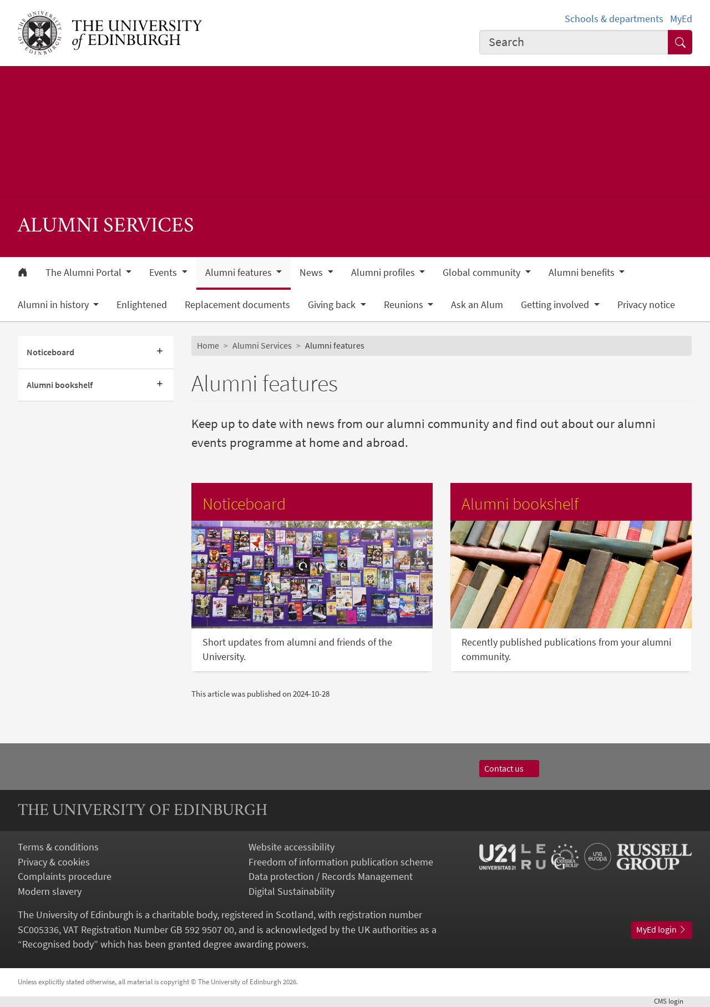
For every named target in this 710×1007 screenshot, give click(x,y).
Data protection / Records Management (330, 876)
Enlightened (141, 305)
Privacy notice (646, 305)
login (673, 1001)
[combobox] (573, 42)
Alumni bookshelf (60, 385)
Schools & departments (614, 19)
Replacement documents (237, 305)
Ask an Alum (477, 305)
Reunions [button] (404, 305)
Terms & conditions (58, 847)
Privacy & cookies (54, 862)
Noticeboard (50, 352)
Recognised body (58, 944)
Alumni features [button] (239, 272)
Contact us (509, 768)
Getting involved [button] (556, 305)
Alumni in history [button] (54, 305)
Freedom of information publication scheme (340, 862)
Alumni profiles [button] (384, 272)
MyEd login (661, 929)
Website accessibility (291, 847)
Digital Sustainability (291, 891)
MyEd (681, 19)
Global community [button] (483, 272)
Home (208, 345)
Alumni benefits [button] (583, 272)
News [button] (312, 272)
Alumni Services (262, 345)
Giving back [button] (333, 305)
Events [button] (164, 272)
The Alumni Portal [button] (84, 272)
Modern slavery (50, 891)
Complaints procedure (64, 876)
